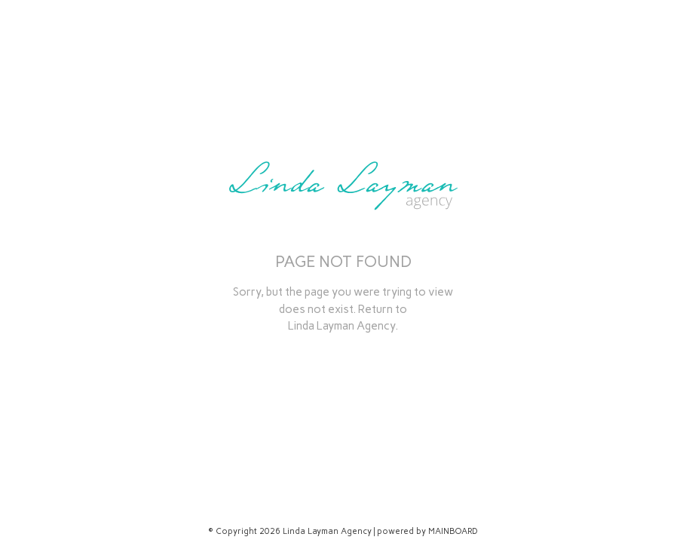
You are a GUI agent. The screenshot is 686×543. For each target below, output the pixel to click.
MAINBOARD (453, 531)
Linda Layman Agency (341, 326)
